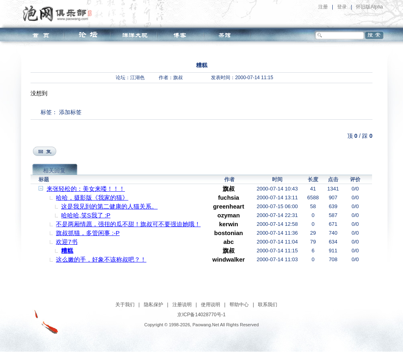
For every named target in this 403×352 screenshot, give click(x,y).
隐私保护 (153, 304)
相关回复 (54, 170)
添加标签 (70, 112)
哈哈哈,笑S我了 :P (85, 215)
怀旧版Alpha (369, 7)
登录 (342, 7)
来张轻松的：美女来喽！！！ (86, 188)
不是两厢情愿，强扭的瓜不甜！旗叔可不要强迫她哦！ (128, 224)
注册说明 (182, 304)
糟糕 (67, 250)
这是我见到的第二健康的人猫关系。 (109, 206)
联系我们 (267, 304)
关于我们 (125, 304)
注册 (323, 7)
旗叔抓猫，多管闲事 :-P (87, 232)
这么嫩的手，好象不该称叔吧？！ (101, 259)
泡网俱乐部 (59, 13)
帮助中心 (239, 304)
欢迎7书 (66, 241)
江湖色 (137, 77)
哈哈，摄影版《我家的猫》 (92, 197)
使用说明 (210, 304)
